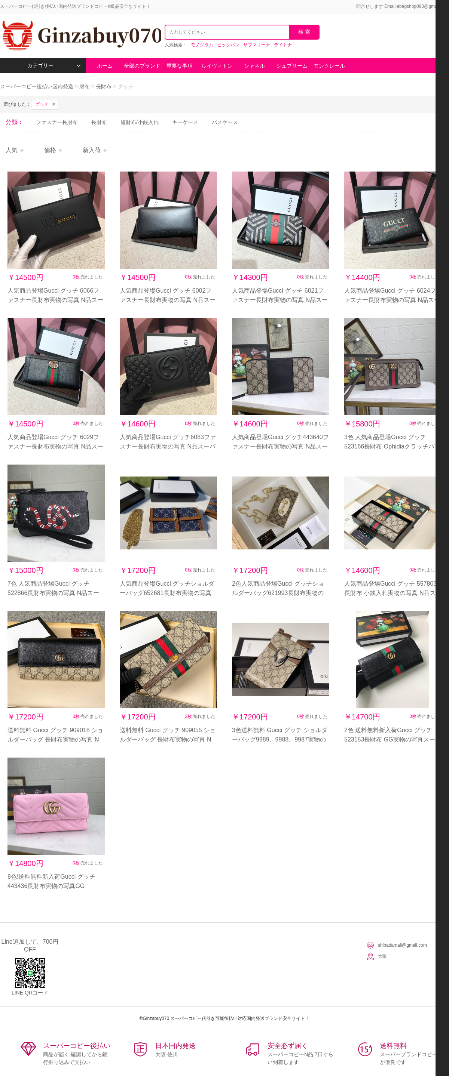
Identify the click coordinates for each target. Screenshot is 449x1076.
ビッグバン (228, 44)
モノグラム (202, 44)
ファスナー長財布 (57, 122)
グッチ (42, 104)
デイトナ (283, 44)
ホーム (105, 66)
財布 (84, 86)
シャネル (254, 66)
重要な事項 (180, 66)
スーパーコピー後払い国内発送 (37, 86)
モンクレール (329, 66)
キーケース (185, 122)
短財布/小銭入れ (139, 122)
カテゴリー (54, 65)
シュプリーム (292, 66)
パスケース (225, 122)
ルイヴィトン (217, 66)
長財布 (104, 86)
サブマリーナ (256, 44)
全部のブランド (142, 66)
